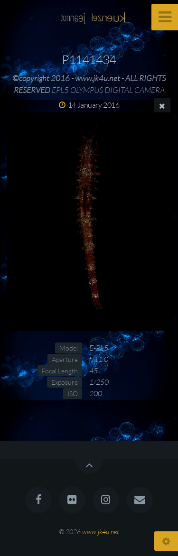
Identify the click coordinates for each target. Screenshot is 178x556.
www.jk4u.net (100, 532)
